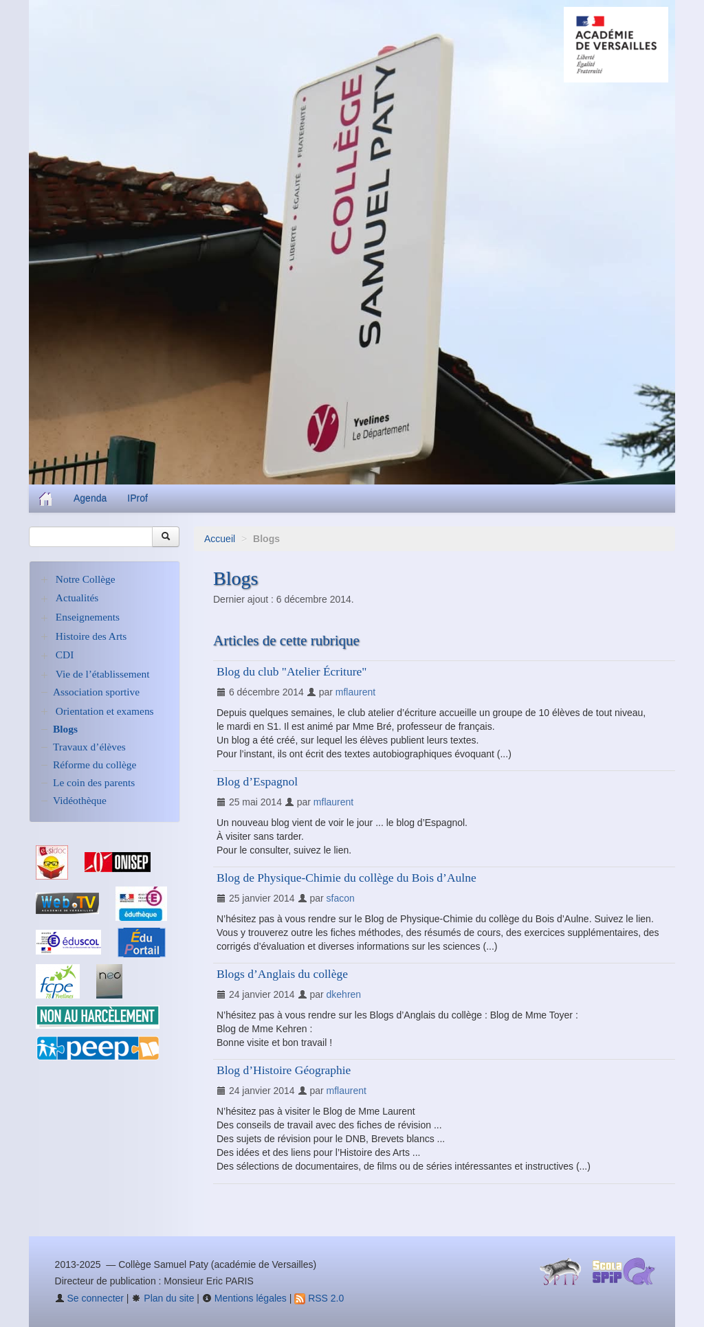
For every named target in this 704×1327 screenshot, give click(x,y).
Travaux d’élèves (89, 746)
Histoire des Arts (91, 636)
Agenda (90, 498)
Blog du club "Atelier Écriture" (291, 671)
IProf (137, 498)
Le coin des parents (94, 782)
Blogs (65, 729)
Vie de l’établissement (103, 674)
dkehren (344, 994)
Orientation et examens (105, 711)
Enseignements (88, 617)
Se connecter (89, 1298)
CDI (65, 654)
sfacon (341, 898)
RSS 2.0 (319, 1298)
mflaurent (355, 692)
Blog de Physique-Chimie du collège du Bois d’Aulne (346, 877)
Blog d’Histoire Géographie (284, 1070)
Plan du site (162, 1298)
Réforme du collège (94, 764)
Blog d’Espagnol (257, 781)
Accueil (219, 538)
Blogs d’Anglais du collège (282, 974)
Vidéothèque (80, 800)
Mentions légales (244, 1298)
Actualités (77, 597)
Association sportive (96, 692)
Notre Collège (86, 579)
